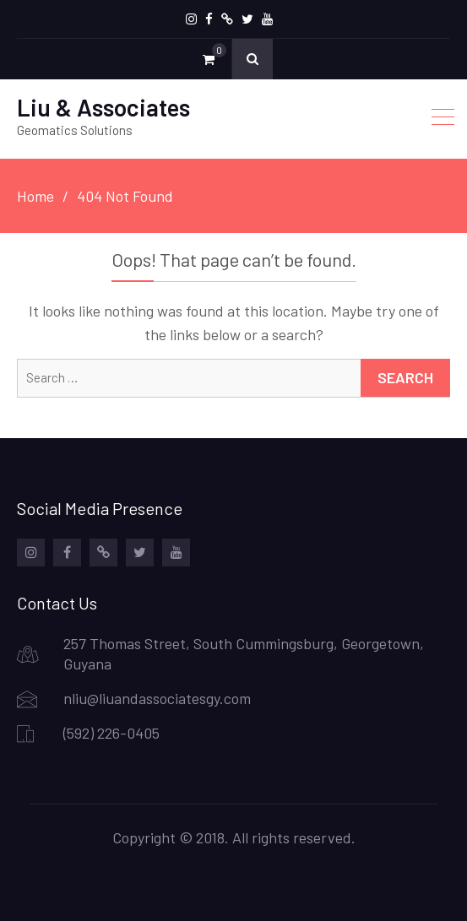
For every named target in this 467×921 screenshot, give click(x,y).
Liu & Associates (103, 107)
